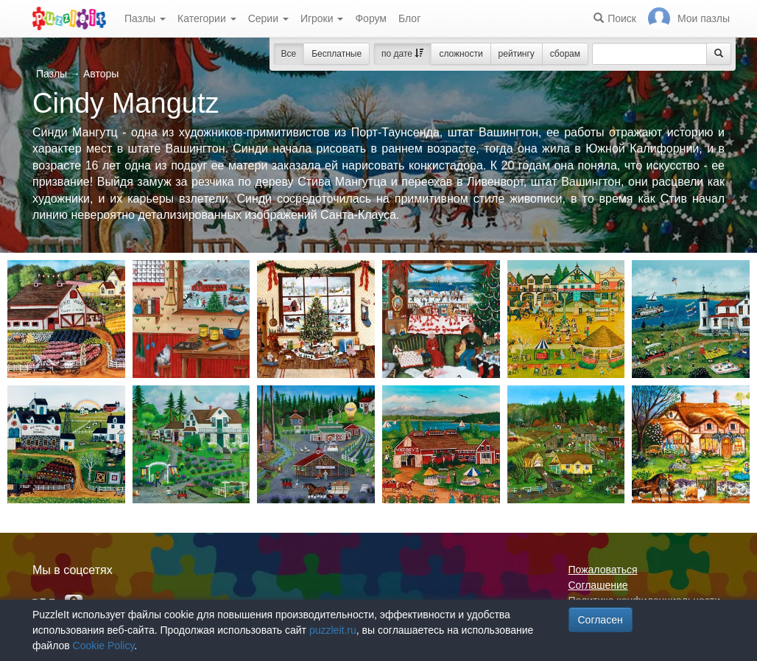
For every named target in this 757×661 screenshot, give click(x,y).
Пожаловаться (603, 570)
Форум (371, 18)
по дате (402, 54)
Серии (268, 18)
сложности (460, 54)
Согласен (600, 620)
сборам (565, 54)
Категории (206, 18)
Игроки (322, 18)
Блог (409, 18)
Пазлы (145, 18)
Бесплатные (336, 54)
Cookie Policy (104, 645)
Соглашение (598, 585)
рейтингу (517, 54)
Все (289, 54)
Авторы (101, 74)
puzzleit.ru (332, 630)
